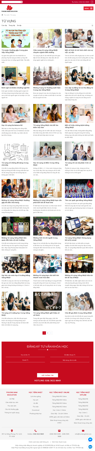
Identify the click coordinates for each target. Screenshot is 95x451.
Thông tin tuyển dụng (12, 413)
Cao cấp (4, 25)
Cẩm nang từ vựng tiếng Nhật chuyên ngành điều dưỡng (45, 51)
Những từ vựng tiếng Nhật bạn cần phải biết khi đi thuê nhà (47, 201)
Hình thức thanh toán (59, 442)
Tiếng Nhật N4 (83, 402)
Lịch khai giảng (36, 396)
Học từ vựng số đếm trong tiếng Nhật (46, 164)
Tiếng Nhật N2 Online (59, 407)
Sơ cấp (19, 25)
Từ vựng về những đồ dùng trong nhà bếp (15, 164)
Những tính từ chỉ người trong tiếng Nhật (45, 239)
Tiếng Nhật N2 (83, 409)
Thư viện (6, 15)
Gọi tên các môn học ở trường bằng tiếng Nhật (16, 276)
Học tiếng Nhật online (59, 392)
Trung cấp (12, 25)
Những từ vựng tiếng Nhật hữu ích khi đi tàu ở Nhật (79, 276)
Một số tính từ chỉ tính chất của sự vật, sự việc (79, 51)
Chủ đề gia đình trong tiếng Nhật (78, 313)
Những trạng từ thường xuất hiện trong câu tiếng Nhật (47, 89)
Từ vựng (13, 15)
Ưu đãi (35, 403)
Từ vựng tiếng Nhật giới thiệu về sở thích (46, 314)
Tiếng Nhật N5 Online (59, 396)
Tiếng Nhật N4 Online (59, 400)
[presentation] (47, 368)
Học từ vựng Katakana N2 (12, 125)
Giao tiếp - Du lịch (83, 416)
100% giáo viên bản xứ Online (59, 417)
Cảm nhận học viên (12, 402)
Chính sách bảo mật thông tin (39, 442)
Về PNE (11, 399)
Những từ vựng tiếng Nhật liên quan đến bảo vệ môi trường (14, 239)
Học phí (35, 400)
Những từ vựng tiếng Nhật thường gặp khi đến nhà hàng (16, 201)
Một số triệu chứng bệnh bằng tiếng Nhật (77, 126)
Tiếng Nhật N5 (83, 399)
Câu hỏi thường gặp (12, 409)
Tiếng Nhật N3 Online (59, 403)
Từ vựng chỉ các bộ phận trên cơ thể (78, 164)
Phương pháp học (36, 413)
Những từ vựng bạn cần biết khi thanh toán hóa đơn (46, 276)
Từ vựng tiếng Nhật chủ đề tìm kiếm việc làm (45, 126)
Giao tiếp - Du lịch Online (59, 413)
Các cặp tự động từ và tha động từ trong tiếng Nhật (79, 89)
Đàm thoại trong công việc (83, 423)
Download (35, 410)
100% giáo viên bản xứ (83, 419)
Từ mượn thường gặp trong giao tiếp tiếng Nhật (15, 51)
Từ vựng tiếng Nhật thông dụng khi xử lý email (78, 239)
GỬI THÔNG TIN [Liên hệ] (47, 375)
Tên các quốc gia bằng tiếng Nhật (78, 200)
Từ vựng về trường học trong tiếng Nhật (16, 314)
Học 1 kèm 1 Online (59, 410)
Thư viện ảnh (12, 406)
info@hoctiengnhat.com (83, 434)
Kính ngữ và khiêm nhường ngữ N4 (15, 88)
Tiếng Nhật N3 (83, 406)
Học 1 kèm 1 (83, 413)
